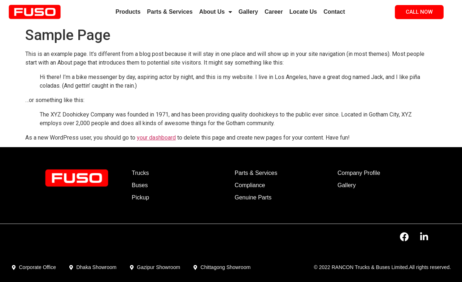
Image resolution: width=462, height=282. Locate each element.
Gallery (248, 12)
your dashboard (156, 137)
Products (128, 12)
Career (274, 12)
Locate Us (303, 12)
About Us (215, 11)
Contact (334, 12)
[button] (419, 12)
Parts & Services (169, 12)
